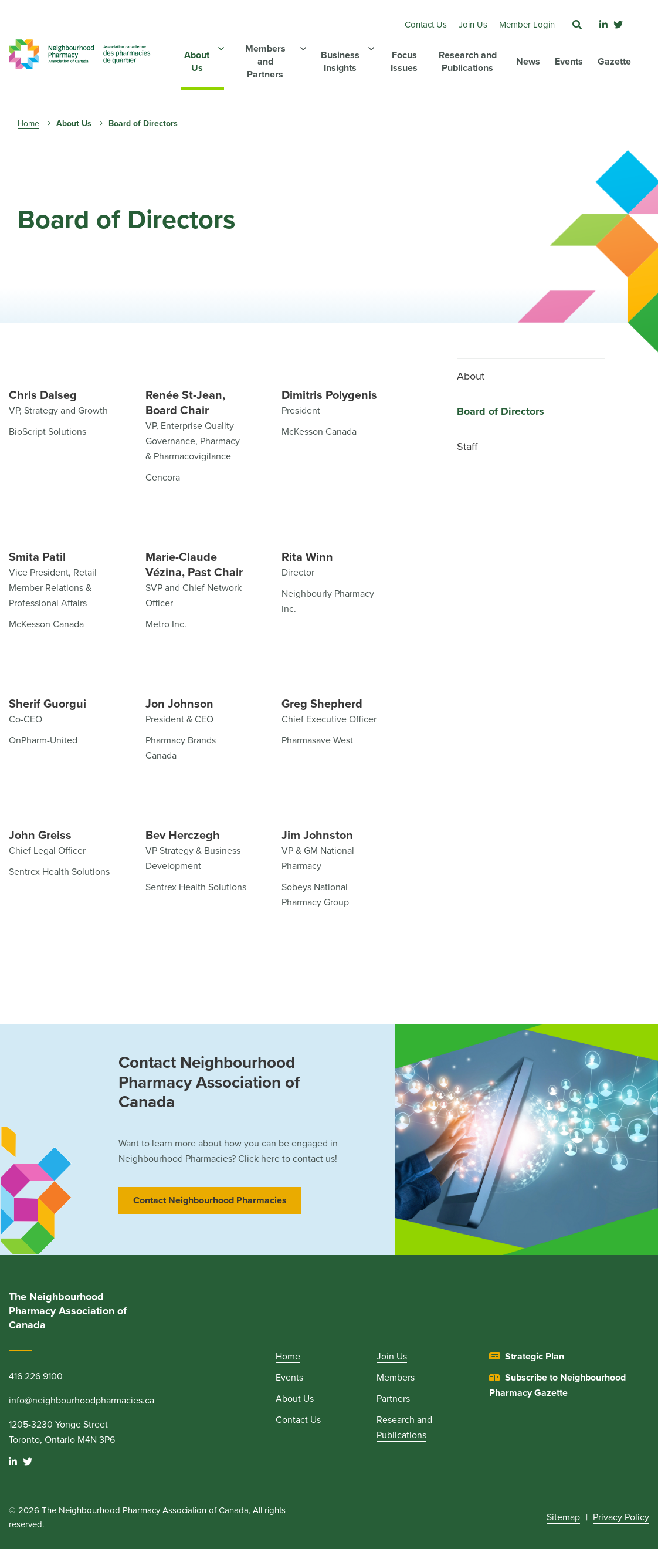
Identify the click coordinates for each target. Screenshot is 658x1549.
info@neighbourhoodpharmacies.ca (81, 1400)
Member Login (527, 24)
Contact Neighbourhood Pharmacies (210, 1200)
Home (28, 123)
